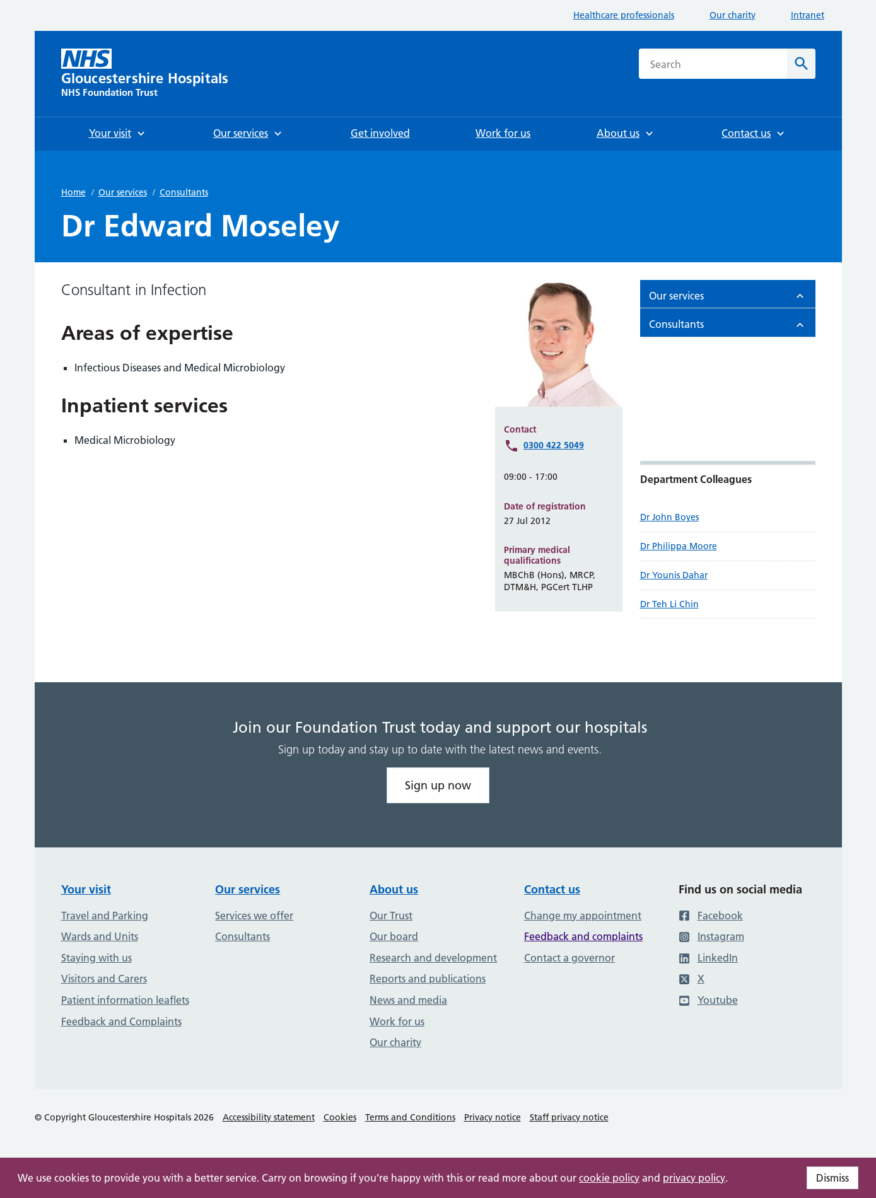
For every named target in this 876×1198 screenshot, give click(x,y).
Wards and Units (99, 936)
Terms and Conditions (410, 1117)
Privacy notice (492, 1117)
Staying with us (96, 957)
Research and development (433, 957)
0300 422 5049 (553, 445)
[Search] (801, 64)
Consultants (184, 192)
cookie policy (609, 1178)
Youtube (708, 1000)
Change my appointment (582, 915)
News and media (408, 1000)
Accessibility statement (269, 1117)
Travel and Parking (104, 915)
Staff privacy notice (569, 1117)
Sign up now (438, 785)
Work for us (397, 1021)
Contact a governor (569, 957)
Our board (394, 936)
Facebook (711, 915)
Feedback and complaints (583, 936)
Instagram (711, 936)
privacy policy (694, 1178)
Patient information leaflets (125, 1000)
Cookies (340, 1117)
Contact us (552, 889)
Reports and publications (428, 978)
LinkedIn (708, 957)
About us (394, 889)
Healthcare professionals (623, 15)
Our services (122, 192)
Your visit (86, 889)
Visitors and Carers (104, 978)
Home (73, 192)
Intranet (807, 15)
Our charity (733, 15)
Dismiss (832, 1178)
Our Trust (391, 915)
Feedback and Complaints (121, 1021)
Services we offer (254, 915)
